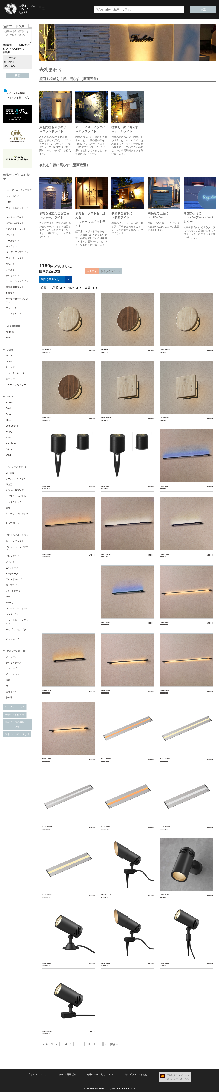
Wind (8, 456)
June (8, 439)
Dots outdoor (12, 427)
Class (8, 421)
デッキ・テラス (14, 665)
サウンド (10, 368)
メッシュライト (14, 641)
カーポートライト (15, 217)
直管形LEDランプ (15, 492)
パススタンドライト (16, 229)
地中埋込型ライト (15, 223)
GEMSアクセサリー (16, 385)
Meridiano (11, 445)
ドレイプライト (14, 558)
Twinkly (9, 605)
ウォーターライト (15, 258)
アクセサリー (12, 308)
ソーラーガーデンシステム (17, 301)
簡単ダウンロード (110, 271)
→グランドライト (51, 131)
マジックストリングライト (17, 551)
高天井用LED (12, 525)
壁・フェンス (12, 677)
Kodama (10, 332)
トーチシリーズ (14, 314)
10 (81, 1044)
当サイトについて (14, 709)
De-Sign (10, 474)
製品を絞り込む (55, 279)
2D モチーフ (12, 570)
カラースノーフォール (17, 610)
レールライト (12, 270)
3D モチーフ (12, 576)
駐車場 (9, 700)
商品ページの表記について (17, 727)
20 (88, 1044)
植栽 (8, 682)
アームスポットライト (17, 480)
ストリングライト (15, 543)
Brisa (8, 415)
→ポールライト (121, 131)
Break (9, 410)
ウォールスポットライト (17, 210)
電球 (8, 509)
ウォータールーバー (16, 374)
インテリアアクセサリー (17, 517)
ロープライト (12, 587)
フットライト (12, 235)
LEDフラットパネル (16, 498)
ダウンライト (12, 264)
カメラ (9, 362)
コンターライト (14, 616)
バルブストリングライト (17, 634)
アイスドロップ (14, 581)
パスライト (11, 246)
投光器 (9, 486)
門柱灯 (9, 202)
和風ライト (11, 293)
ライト (9, 356)
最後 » (113, 1044)
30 (94, 1044)
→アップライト (85, 131)
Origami (10, 450)
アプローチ (11, 659)
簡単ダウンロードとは (17, 737)
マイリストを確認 (16, 93)
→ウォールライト (51, 217)
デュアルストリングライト (17, 624)
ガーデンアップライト (17, 252)
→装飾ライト (120, 217)
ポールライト (12, 241)
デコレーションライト (17, 281)
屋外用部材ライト (15, 287)
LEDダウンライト (15, 504)
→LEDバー (155, 217)
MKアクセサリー (14, 593)
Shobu (9, 338)
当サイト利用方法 (14, 717)
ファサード (11, 671)
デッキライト (12, 276)
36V (8, 599)
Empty (9, 433)
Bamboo (10, 404)
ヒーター (10, 380)
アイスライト (12, 564)
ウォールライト (14, 196)
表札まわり (11, 694)
